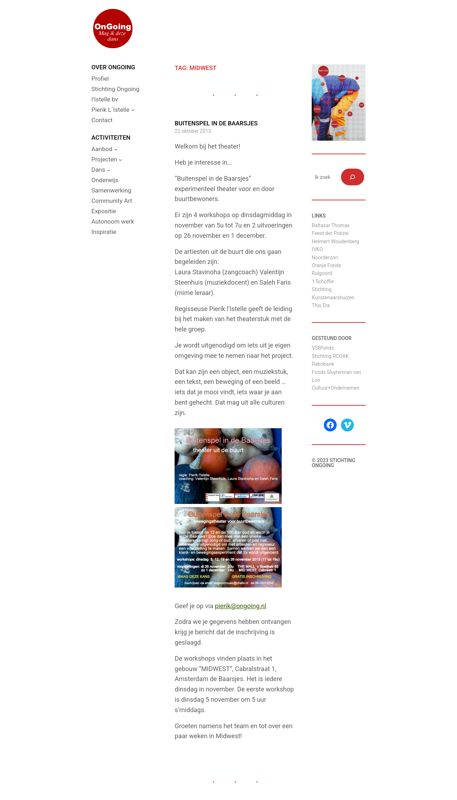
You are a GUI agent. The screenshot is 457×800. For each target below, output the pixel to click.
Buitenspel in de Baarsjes (216, 123)
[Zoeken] (352, 177)
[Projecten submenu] (120, 159)
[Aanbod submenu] (115, 149)
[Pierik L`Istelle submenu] (133, 109)
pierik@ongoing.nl (240, 606)
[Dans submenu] (108, 170)
